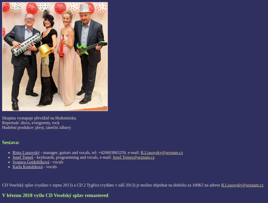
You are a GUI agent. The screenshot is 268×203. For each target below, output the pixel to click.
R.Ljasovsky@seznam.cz (162, 152)
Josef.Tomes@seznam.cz (134, 157)
